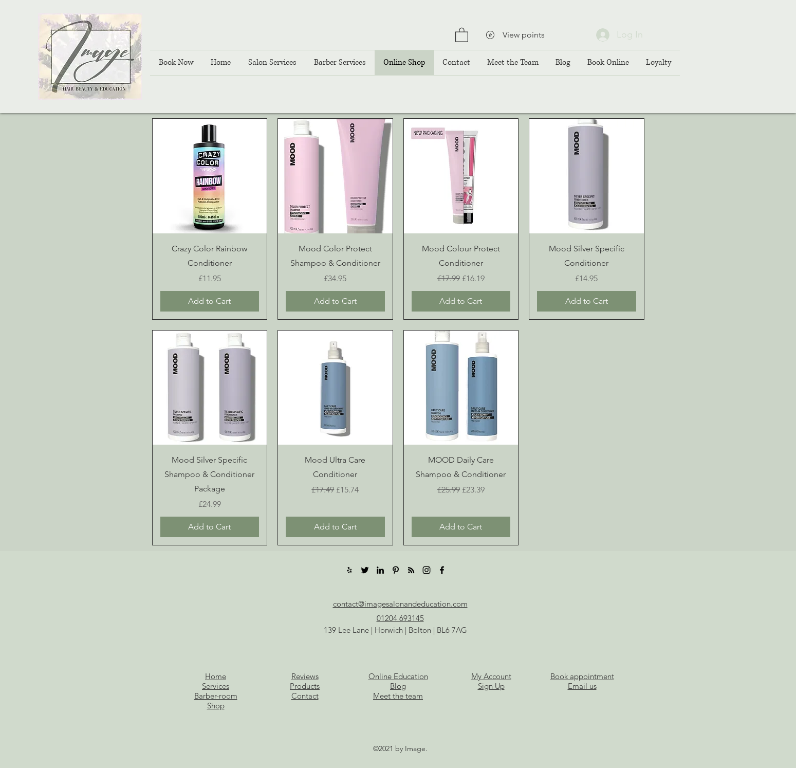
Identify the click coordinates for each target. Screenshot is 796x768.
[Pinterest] (396, 570)
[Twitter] (365, 570)
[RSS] (411, 570)
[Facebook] (442, 570)
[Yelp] (349, 570)
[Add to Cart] (210, 301)
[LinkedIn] (380, 570)
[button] (461, 34)
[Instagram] (426, 570)
